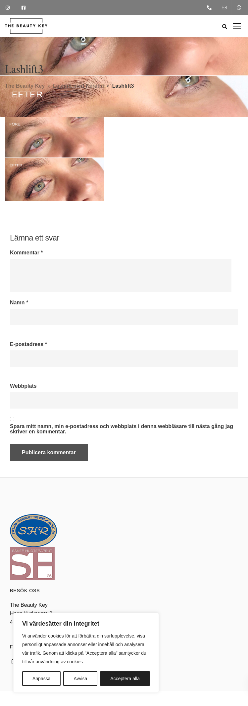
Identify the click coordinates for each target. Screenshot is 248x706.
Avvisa (80, 678)
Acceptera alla (125, 678)
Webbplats (23, 386)
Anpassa (41, 678)
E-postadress (28, 344)
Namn (19, 302)
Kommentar (26, 252)
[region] (86, 653)
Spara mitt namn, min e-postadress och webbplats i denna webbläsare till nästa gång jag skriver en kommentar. (121, 429)
